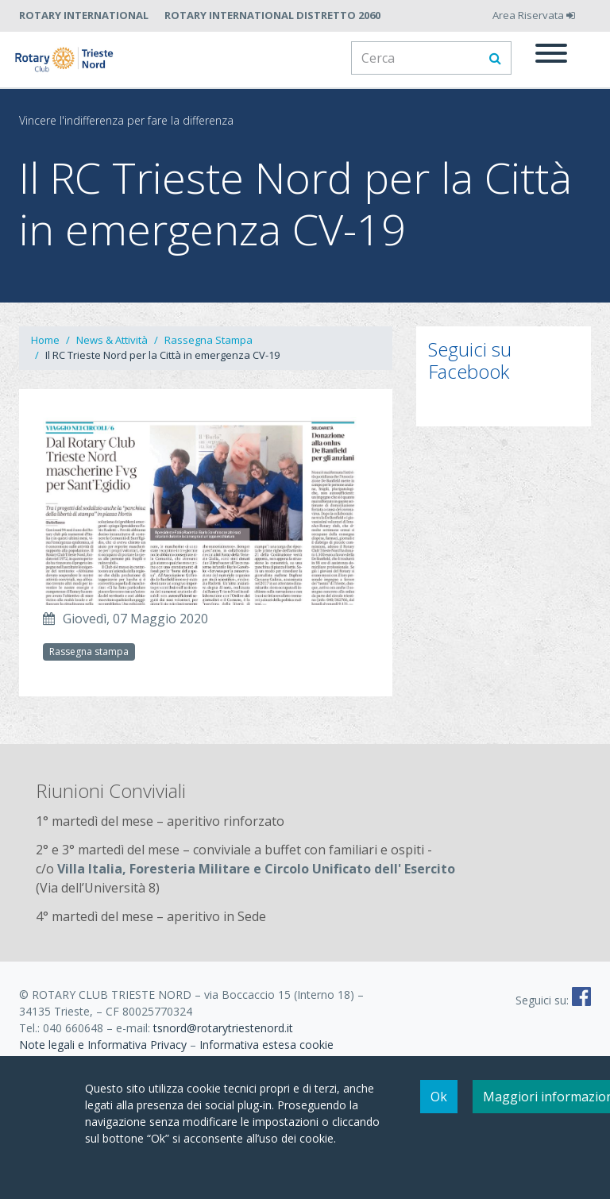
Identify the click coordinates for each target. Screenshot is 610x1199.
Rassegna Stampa (208, 340)
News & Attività (112, 340)
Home (45, 340)
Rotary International (84, 15)
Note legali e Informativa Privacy (103, 1044)
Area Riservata (533, 15)
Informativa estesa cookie (266, 1044)
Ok (438, 1097)
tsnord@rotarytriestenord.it (223, 1027)
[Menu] (551, 55)
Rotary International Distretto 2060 (272, 15)
